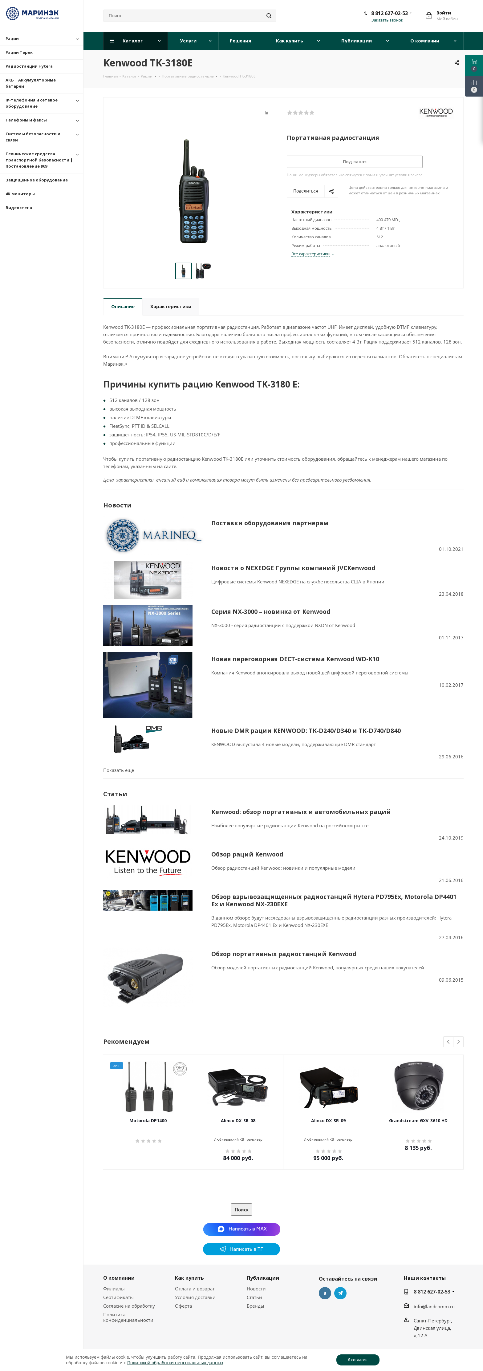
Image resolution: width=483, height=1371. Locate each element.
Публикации (263, 1254)
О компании (119, 1254)
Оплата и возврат (195, 1265)
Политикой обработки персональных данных (175, 1362)
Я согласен (357, 1359)
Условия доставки (195, 1274)
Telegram (340, 1270)
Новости (256, 1265)
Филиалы (114, 1265)
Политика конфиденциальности (128, 1294)
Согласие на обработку (129, 1283)
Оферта (183, 1283)
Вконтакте (325, 1270)
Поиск (241, 1186)
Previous (449, 1019)
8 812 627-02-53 (389, 13)
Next (458, 1019)
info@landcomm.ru (434, 1283)
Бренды (255, 1283)
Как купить (189, 1254)
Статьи (254, 1274)
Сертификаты (118, 1274)
